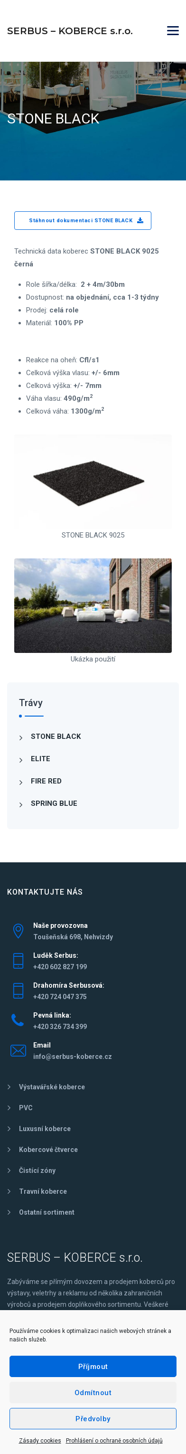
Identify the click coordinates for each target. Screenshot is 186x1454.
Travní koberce (43, 1191)
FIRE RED (46, 781)
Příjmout (93, 1366)
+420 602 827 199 (60, 967)
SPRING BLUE (54, 803)
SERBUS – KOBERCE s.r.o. (70, 31)
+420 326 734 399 (60, 1026)
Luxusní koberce (45, 1129)
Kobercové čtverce (48, 1149)
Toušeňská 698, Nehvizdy (73, 937)
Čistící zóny (37, 1170)
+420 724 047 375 (60, 997)
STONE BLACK (56, 736)
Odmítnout (93, 1392)
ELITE (40, 759)
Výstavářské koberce (52, 1087)
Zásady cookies (40, 1440)
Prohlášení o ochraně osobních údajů (114, 1440)
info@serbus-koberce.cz (72, 1056)
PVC (26, 1108)
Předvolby (93, 1419)
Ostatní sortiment (46, 1212)
